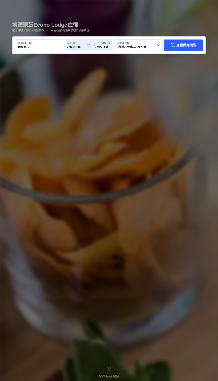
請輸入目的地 (25, 43)
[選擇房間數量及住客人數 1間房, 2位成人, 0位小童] (138, 45)
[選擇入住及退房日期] (77, 45)
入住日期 (71, 43)
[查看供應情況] (183, 45)
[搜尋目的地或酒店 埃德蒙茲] (39, 45)
